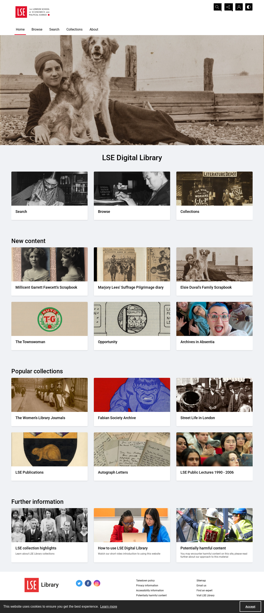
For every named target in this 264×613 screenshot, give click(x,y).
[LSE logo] (32, 12)
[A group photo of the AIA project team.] (214, 343)
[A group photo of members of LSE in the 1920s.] (49, 552)
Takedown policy (145, 580)
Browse (37, 29)
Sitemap (201, 580)
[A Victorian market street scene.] (214, 419)
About (94, 29)
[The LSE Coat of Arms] (49, 473)
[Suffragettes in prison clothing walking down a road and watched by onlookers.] (49, 419)
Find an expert (204, 590)
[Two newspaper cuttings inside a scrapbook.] (132, 288)
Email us (201, 585)
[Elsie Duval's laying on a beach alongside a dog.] (214, 288)
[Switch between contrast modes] (248, 7)
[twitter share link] (79, 583)
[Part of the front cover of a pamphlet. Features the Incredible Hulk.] (132, 419)
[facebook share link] (88, 583)
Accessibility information (150, 590)
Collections (74, 29)
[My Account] (238, 7)
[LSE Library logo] (42, 585)
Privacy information (147, 585)
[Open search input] (218, 7)
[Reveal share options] (228, 7)
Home (20, 29)
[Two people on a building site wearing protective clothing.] (214, 552)
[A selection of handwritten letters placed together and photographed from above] (132, 473)
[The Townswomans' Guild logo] (49, 343)
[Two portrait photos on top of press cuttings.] (49, 288)
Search (54, 29)
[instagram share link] (97, 583)
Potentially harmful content (151, 595)
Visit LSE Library (205, 595)
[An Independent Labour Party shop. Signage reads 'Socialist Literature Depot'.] (214, 213)
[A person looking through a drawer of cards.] (132, 213)
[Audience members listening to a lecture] (214, 473)
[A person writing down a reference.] (49, 213)
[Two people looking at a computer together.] (132, 552)
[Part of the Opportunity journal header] (132, 343)
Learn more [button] (108, 606)
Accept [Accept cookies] (250, 606)
